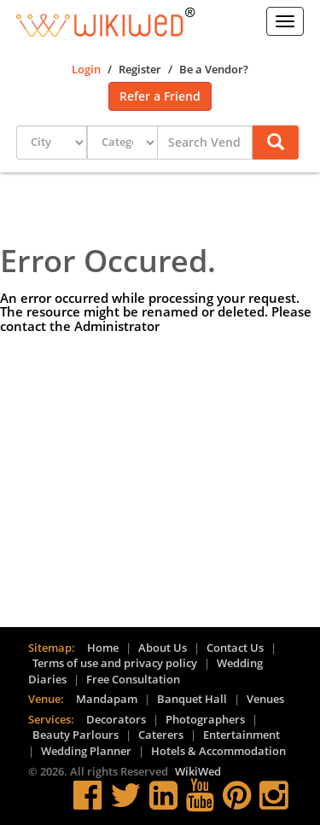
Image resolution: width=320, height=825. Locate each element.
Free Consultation (133, 679)
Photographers (205, 719)
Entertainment (241, 734)
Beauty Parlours (75, 734)
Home (103, 647)
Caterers (160, 734)
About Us (162, 647)
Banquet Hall (192, 698)
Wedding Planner (86, 750)
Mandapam (106, 698)
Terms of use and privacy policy (114, 663)
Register (140, 69)
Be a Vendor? (213, 69)
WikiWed (198, 771)
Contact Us (235, 647)
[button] (276, 142)
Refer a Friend (160, 96)
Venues (265, 698)
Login (86, 69)
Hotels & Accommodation (218, 750)
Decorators (116, 719)
